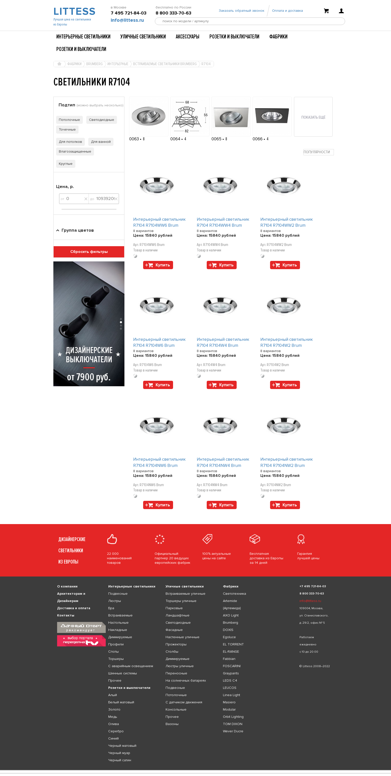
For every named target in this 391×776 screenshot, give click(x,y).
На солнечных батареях (186, 680)
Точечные (66, 129)
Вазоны (172, 724)
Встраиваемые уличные (185, 593)
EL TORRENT (233, 644)
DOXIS (228, 630)
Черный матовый (122, 746)
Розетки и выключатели (234, 36)
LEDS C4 (230, 680)
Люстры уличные (180, 666)
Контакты (65, 615)
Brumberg (230, 622)
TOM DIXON (232, 724)
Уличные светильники (143, 36)
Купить (163, 265)
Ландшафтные (178, 615)
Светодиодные (100, 120)
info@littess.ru (127, 20)
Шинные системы (122, 673)
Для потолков (69, 142)
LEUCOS (229, 688)
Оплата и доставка (287, 10)
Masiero (229, 702)
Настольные (118, 622)
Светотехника (234, 593)
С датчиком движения (184, 702)
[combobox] (318, 152)
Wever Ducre (233, 731)
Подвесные (118, 593)
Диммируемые (120, 637)
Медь (112, 717)
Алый (112, 695)
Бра (111, 608)
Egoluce (229, 637)
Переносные (176, 673)
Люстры (114, 601)
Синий (113, 738)
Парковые (174, 608)
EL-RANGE (231, 651)
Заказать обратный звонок (241, 10)
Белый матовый (121, 702)
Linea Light (231, 695)
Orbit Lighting (233, 717)
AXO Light (231, 615)
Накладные (117, 630)
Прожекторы (176, 644)
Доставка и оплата (73, 608)
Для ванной (99, 142)
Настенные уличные (182, 637)
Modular (229, 709)
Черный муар (119, 753)
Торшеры (116, 659)
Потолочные (68, 120)
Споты (113, 651)
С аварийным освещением (130, 666)
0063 (134, 139)
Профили (116, 644)
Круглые (64, 164)
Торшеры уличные (181, 601)
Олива (113, 724)
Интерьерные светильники (83, 36)
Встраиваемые (120, 615)
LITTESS (74, 11)
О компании (67, 586)
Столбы (172, 651)
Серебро (116, 731)
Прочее (114, 680)
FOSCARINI (232, 666)
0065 (216, 139)
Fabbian (229, 659)
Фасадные (174, 630)
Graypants (231, 673)
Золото (114, 709)
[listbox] (195, 770)
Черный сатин (119, 760)
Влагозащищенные (73, 151)
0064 (175, 139)
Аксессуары (187, 36)
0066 (258, 139)
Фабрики (278, 36)
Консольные (176, 709)
